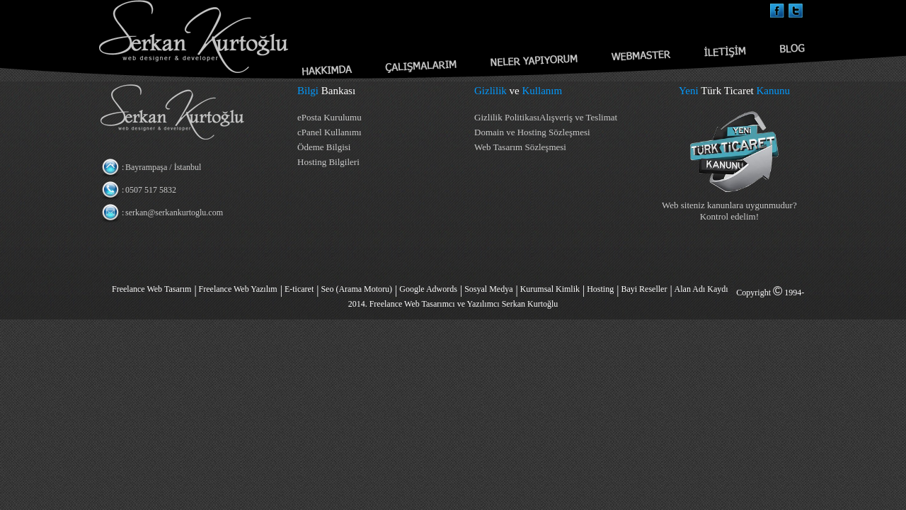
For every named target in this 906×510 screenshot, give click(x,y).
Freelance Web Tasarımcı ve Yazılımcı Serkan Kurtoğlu (463, 304)
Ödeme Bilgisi (323, 147)
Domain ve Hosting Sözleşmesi (532, 132)
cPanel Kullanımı (329, 132)
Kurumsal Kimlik (550, 289)
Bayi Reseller (644, 289)
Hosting (600, 289)
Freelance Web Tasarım (151, 289)
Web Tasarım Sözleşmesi (520, 147)
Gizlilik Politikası (506, 117)
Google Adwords (428, 289)
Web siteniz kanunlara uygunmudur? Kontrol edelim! (729, 211)
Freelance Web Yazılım (238, 289)
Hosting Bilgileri (328, 162)
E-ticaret (299, 289)
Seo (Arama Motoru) (356, 289)
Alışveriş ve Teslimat (578, 117)
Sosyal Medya (488, 289)
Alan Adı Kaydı (701, 289)
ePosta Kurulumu (329, 117)
